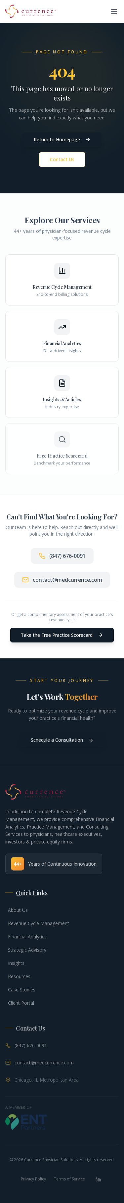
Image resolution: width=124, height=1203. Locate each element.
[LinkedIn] (98, 1179)
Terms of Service (69, 1179)
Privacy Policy (33, 1179)
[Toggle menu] (114, 11)
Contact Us (62, 159)
